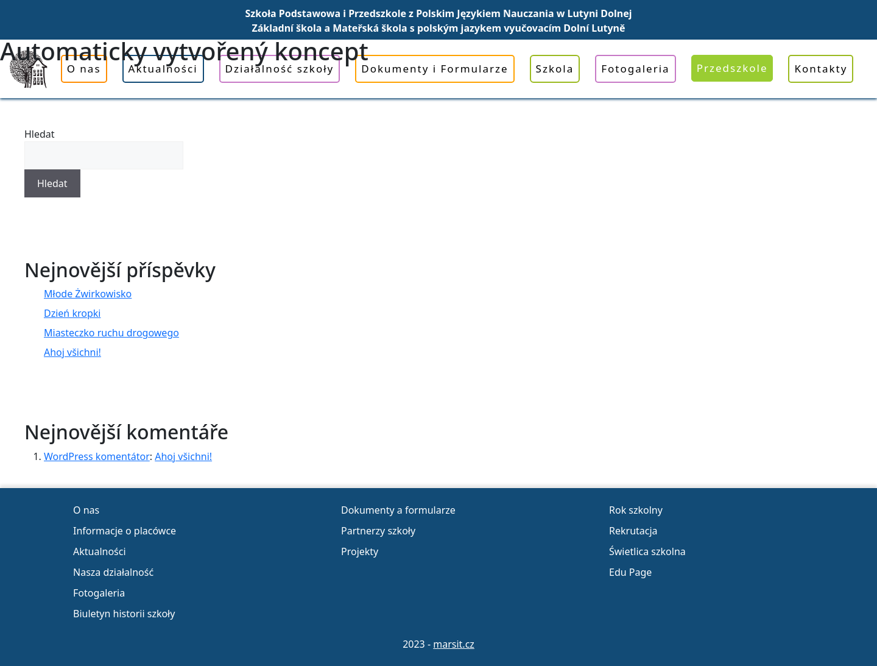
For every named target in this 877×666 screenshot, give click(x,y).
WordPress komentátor (97, 456)
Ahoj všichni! (72, 352)
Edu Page (630, 572)
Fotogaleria (635, 69)
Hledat (39, 134)
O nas (84, 69)
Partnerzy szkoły (378, 530)
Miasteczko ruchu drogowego (111, 332)
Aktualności (163, 69)
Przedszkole (732, 68)
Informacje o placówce (124, 530)
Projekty (359, 551)
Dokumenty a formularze (398, 510)
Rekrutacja (633, 530)
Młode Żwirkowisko (88, 293)
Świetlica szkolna (647, 551)
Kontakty (820, 69)
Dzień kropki (72, 313)
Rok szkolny (636, 510)
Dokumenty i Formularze (434, 69)
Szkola (555, 69)
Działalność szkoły (279, 69)
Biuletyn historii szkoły (124, 613)
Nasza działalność (113, 572)
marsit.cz (453, 644)
